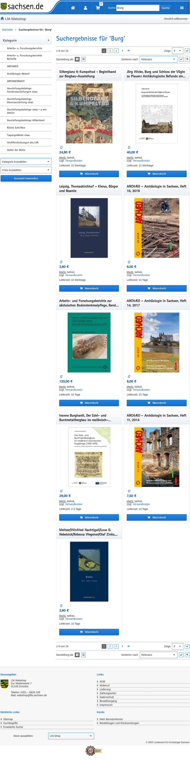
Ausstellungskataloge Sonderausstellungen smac (22, 90)
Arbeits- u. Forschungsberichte (24, 48)
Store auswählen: (23, 735)
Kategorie (10, 40)
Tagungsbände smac (18, 135)
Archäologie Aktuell (18, 73)
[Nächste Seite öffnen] (122, 50)
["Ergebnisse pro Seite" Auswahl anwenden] (187, 50)
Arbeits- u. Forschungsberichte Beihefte (24, 57)
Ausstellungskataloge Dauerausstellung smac (20, 100)
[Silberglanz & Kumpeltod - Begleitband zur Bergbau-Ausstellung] (89, 113)
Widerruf (104, 685)
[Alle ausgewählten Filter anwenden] (26, 178)
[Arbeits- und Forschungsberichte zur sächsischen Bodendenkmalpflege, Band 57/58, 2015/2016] (89, 342)
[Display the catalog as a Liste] (83, 59)
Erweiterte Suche (13, 726)
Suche (165, 7)
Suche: (112, 7)
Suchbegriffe (10, 723)
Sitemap (8, 719)
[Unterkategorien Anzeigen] (3, 48)
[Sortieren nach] (158, 59)
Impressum (106, 704)
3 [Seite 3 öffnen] (116, 50)
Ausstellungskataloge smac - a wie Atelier (27, 111)
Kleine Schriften (16, 127)
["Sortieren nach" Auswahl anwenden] (181, 59)
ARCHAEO (12, 66)
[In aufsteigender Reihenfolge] (187, 59)
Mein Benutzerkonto (111, 719)
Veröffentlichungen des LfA (22, 142)
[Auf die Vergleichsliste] (61, 147)
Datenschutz (107, 697)
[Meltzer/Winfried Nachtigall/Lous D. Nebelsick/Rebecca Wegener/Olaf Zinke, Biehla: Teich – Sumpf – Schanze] (89, 572)
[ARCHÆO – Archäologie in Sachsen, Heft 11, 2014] (157, 457)
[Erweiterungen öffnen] (182, 7)
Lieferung (105, 689)
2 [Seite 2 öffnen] (110, 50)
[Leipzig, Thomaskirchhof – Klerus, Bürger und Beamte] (89, 228)
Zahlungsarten (108, 693)
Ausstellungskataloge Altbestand (26, 120)
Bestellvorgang (108, 701)
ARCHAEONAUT (16, 81)
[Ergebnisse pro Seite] (177, 50)
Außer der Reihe (16, 150)
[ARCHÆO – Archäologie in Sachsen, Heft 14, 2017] (157, 342)
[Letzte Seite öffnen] (128, 50)
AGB (102, 681)
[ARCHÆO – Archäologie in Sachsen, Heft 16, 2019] (157, 228)
